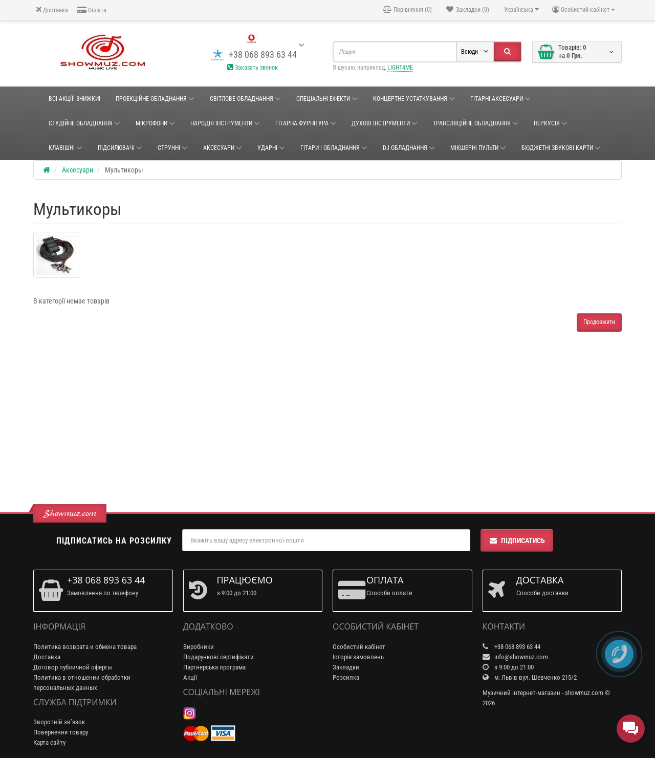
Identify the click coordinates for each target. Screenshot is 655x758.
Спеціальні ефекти (327, 99)
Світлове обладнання (245, 99)
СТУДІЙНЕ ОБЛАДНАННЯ (84, 123)
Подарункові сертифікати (218, 657)
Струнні (173, 148)
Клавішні (65, 148)
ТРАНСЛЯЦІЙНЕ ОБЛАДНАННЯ (475, 123)
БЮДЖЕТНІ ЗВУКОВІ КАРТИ (561, 148)
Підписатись (517, 540)
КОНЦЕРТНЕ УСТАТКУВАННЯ (414, 99)
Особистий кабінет (359, 647)
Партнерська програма (214, 667)
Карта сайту (49, 742)
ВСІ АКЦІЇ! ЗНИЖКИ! (74, 98)
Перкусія (550, 123)
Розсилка (346, 677)
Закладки (346, 667)
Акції (190, 677)
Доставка (52, 10)
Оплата (91, 10)
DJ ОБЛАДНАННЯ (409, 148)
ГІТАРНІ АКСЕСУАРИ (500, 99)
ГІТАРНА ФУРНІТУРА (305, 123)
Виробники (198, 647)
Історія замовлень (358, 657)
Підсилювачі (120, 148)
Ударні (271, 148)
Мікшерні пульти (478, 148)
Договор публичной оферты (72, 667)
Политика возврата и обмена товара (85, 647)
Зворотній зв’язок (59, 722)
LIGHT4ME (400, 67)
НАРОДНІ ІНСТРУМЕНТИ (225, 123)
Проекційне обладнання (155, 99)
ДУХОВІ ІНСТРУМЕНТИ (385, 123)
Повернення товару (60, 732)
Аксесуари (222, 148)
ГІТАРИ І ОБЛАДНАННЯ (333, 148)
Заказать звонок (252, 67)
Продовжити (599, 322)
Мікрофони (155, 123)
